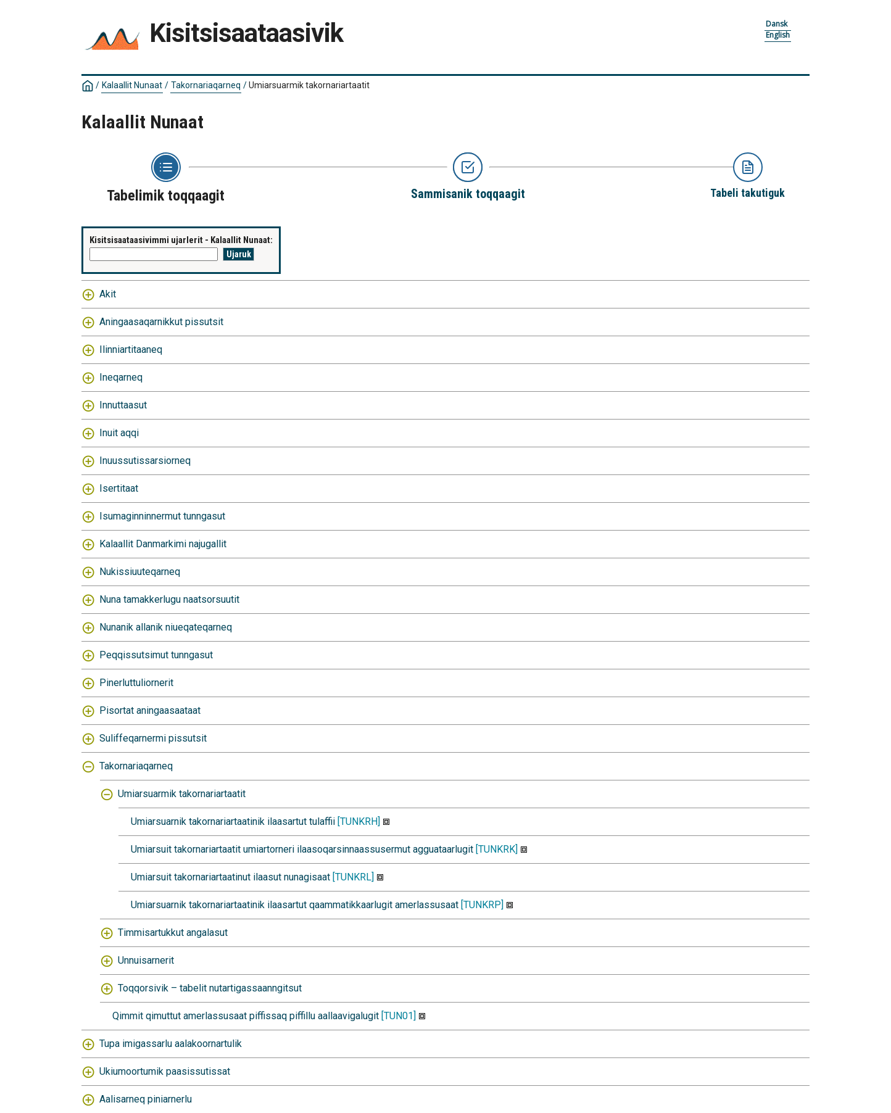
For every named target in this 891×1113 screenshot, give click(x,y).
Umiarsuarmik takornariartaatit (309, 85)
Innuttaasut (123, 405)
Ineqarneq (121, 377)
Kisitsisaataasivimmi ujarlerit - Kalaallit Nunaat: (181, 240)
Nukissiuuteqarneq (139, 571)
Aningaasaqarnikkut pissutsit (161, 322)
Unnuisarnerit (146, 960)
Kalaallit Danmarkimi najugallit (162, 544)
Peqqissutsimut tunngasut (156, 655)
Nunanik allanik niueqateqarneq (165, 627)
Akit (107, 294)
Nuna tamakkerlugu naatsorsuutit (169, 599)
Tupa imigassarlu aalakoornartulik (170, 1043)
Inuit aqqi (119, 433)
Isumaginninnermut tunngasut (162, 516)
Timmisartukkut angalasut (173, 932)
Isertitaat (118, 488)
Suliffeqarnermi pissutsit (153, 738)
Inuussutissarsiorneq (145, 460)
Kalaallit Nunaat (132, 85)
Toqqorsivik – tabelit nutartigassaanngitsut (210, 988)
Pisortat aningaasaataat (150, 710)
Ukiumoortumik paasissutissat (164, 1071)
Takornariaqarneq (206, 85)
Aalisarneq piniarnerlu (145, 1099)
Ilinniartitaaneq (130, 349)
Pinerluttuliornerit (136, 683)
